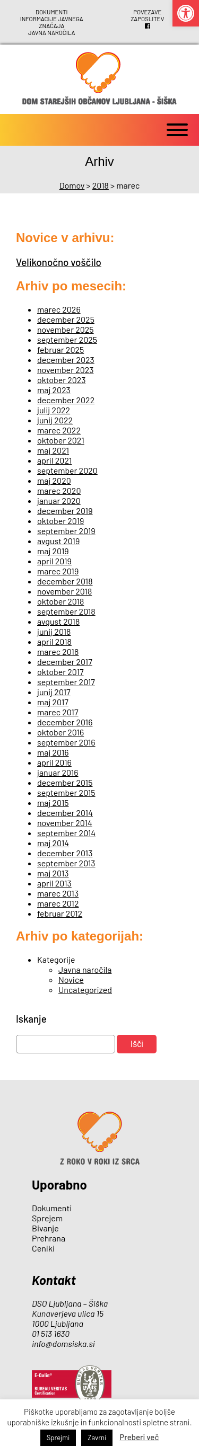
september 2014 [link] (66, 831)
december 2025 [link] (65, 317)
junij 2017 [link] (54, 690)
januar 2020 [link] (59, 498)
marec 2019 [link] (58, 569)
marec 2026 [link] (59, 307)
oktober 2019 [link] (60, 518)
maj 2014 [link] (53, 841)
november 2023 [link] (65, 367)
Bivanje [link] (45, 1226)
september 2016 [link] (66, 740)
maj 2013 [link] (53, 871)
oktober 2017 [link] (60, 669)
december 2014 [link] (65, 810)
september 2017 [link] (66, 680)
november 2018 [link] (64, 589)
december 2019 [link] (65, 508)
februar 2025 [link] (60, 347)
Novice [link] (71, 977)
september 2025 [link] (67, 337)
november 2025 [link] (65, 327)
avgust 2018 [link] (58, 619)
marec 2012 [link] (58, 901)
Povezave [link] (147, 11)
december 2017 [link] (64, 659)
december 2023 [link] (65, 357)
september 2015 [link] (66, 790)
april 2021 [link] (54, 458)
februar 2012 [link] (59, 911)
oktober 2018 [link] (60, 599)
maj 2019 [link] (53, 549)
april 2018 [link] (54, 639)
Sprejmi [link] (58, 1437)
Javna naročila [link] (51, 31)
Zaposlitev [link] (147, 18)
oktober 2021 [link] (60, 438)
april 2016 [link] (54, 760)
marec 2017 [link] (58, 710)
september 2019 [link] (66, 529)
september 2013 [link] (66, 861)
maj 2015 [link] (53, 800)
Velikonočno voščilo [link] (58, 260)
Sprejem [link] (47, 1216)
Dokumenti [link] (52, 11)
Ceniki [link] (43, 1246)
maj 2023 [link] (54, 388)
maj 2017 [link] (52, 700)
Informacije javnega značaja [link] (52, 21)
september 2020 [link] (67, 468)
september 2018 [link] (66, 609)
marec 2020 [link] (59, 488)
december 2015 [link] (64, 780)
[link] (185, 13)
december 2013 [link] (64, 851)
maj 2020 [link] (54, 478)
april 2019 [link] (54, 559)
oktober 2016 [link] (60, 730)
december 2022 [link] (65, 398)
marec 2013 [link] (58, 891)
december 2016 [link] (64, 720)
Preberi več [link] (139, 1437)
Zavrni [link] (97, 1437)
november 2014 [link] (64, 820)
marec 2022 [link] (59, 428)
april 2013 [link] (54, 881)
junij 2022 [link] (55, 418)
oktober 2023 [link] (61, 377)
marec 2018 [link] (58, 649)
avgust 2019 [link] (58, 539)
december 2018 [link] (65, 579)
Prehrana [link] (48, 1236)
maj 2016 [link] (53, 750)
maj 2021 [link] (53, 448)
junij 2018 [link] (54, 629)
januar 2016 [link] (58, 770)
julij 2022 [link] (53, 408)
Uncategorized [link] (85, 987)
